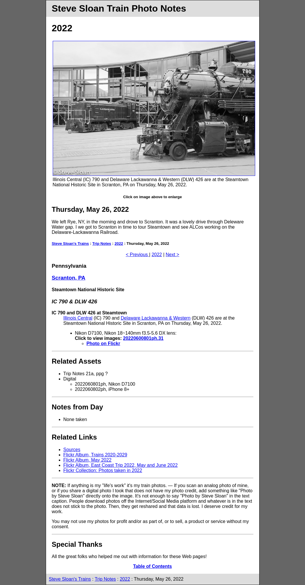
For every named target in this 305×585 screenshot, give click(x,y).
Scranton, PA (68, 278)
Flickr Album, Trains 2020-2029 (95, 454)
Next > (172, 254)
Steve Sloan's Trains (70, 243)
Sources (72, 449)
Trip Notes (101, 243)
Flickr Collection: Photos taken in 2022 (102, 470)
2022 (118, 243)
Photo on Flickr (103, 343)
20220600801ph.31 (143, 338)
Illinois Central (77, 318)
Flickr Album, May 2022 (87, 460)
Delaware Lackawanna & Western (156, 318)
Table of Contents (152, 566)
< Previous (137, 254)
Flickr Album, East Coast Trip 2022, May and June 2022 (120, 465)
